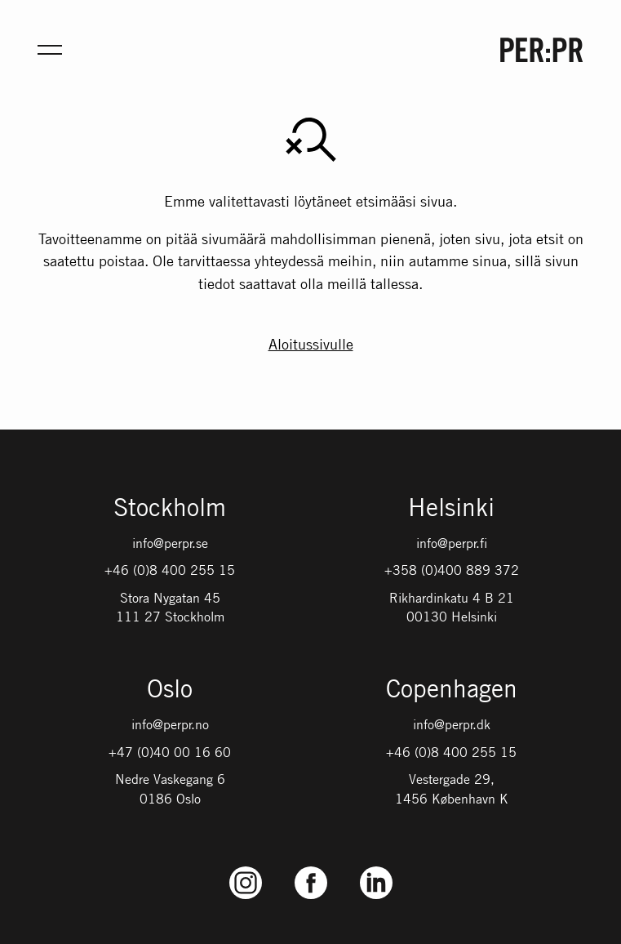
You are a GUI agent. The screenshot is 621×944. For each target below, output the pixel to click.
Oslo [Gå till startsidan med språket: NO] (170, 689)
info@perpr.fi (451, 543)
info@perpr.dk (451, 724)
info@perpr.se (170, 543)
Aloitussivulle (310, 344)
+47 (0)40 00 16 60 (170, 752)
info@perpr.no (170, 724)
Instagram (245, 866)
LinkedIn (376, 866)
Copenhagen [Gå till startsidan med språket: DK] (451, 689)
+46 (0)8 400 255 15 (169, 570)
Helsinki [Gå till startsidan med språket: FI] (451, 508)
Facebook (311, 866)
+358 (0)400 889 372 (451, 570)
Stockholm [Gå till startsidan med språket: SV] (169, 508)
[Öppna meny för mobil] (50, 50)
